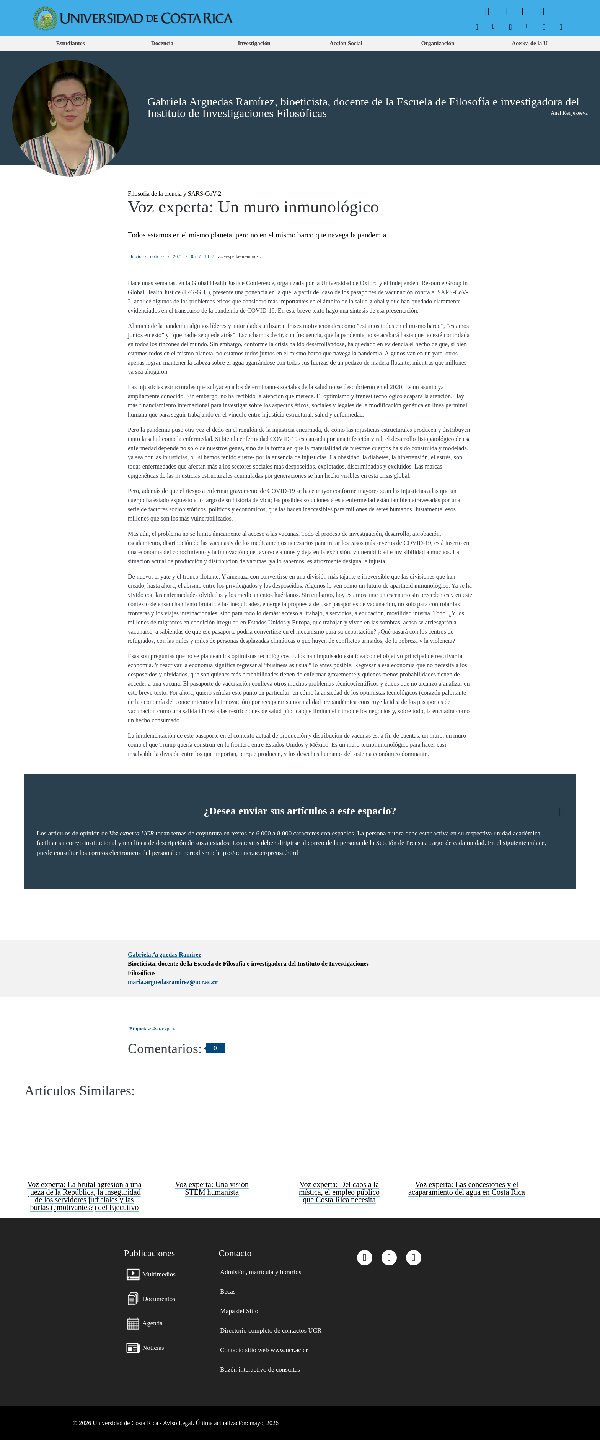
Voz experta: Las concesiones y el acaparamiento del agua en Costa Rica (466, 1188)
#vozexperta (164, 1028)
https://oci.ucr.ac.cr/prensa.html (257, 852)
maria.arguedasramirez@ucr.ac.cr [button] (173, 982)
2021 (177, 256)
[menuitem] (476, 26)
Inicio (134, 256)
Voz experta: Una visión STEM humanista (211, 1188)
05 (193, 256)
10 (206, 256)
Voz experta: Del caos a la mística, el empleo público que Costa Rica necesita (339, 1192)
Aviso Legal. (178, 1423)
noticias (157, 256)
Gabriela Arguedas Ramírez (164, 954)
